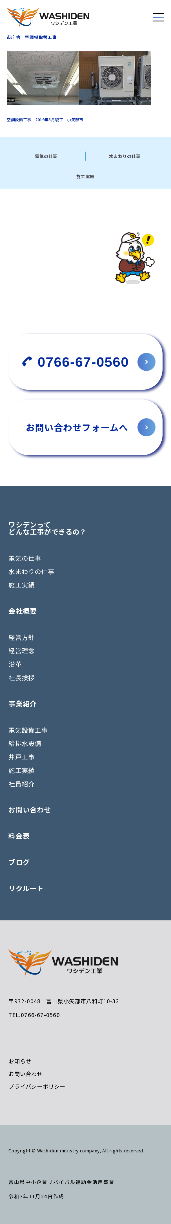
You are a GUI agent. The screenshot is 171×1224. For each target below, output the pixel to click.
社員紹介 (21, 784)
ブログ (19, 862)
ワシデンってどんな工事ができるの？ (47, 528)
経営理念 (21, 650)
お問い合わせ (29, 809)
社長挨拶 (21, 677)
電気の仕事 (24, 558)
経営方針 (21, 637)
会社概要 (22, 610)
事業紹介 (22, 703)
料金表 (19, 835)
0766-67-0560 (83, 362)
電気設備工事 (28, 730)
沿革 (14, 664)
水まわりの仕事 (31, 571)
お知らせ (19, 1061)
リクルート (26, 888)
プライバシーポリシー (36, 1086)
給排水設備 (24, 743)
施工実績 (21, 585)
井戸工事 (21, 757)
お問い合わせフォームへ (77, 427)
